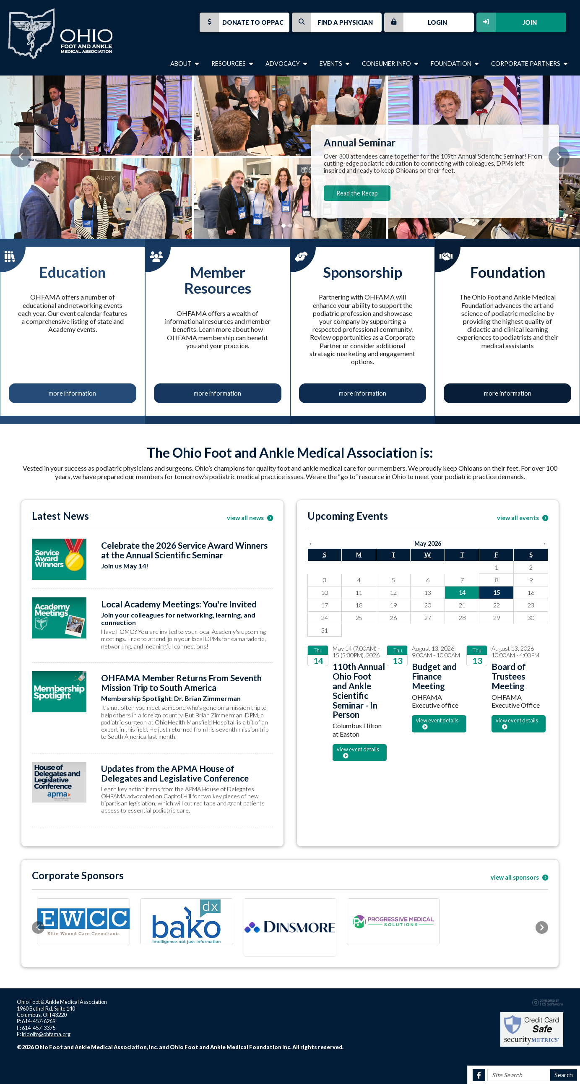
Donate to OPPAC (241, 22)
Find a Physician (332, 22)
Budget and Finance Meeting (434, 676)
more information (72, 393)
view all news (250, 517)
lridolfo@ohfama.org (46, 1034)
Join (506, 22)
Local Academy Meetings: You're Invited (179, 604)
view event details (358, 749)
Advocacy (286, 63)
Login (415, 22)
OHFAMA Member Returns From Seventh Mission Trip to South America (181, 682)
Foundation (455, 63)
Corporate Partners (529, 63)
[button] (20, 156)
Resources (232, 63)
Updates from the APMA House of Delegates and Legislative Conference (175, 773)
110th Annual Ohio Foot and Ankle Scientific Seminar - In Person (359, 690)
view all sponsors (519, 877)
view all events (522, 517)
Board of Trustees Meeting (509, 676)
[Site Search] (518, 1075)
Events (334, 63)
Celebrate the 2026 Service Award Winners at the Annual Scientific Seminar (184, 550)
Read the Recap (357, 193)
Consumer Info (390, 63)
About (184, 63)
